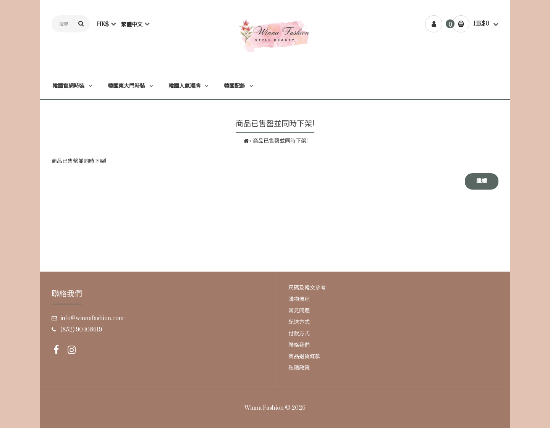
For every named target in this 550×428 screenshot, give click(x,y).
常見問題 (299, 310)
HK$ (103, 24)
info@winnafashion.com (92, 318)
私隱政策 (299, 368)
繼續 (481, 181)
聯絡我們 (299, 345)
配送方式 (299, 322)
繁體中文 (131, 24)
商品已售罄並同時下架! (280, 141)
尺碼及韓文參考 (307, 287)
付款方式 (299, 333)
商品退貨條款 (304, 356)
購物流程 (299, 299)
